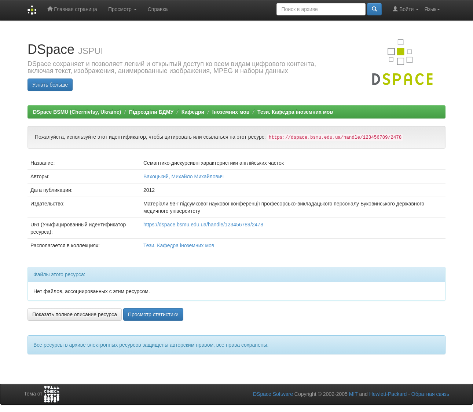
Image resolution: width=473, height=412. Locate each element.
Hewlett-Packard (388, 394)
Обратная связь (430, 394)
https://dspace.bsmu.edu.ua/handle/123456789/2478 (203, 224)
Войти (406, 9)
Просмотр (122, 9)
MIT (353, 394)
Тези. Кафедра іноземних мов (295, 112)
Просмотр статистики (153, 314)
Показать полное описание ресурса (74, 314)
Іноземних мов (231, 112)
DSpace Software (273, 394)
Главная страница (72, 9)
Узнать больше (50, 85)
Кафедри (193, 112)
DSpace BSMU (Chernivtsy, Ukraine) (77, 112)
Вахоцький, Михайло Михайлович (183, 176)
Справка (158, 9)
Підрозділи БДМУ (151, 112)
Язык (432, 9)
